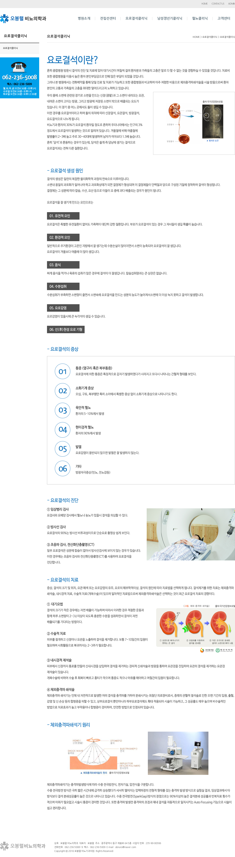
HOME (205, 4)
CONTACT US (218, 4)
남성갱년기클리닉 (169, 18)
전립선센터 (108, 18)
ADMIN (231, 4)
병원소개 (84, 18)
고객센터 (224, 18)
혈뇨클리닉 (200, 18)
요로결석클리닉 (136, 18)
